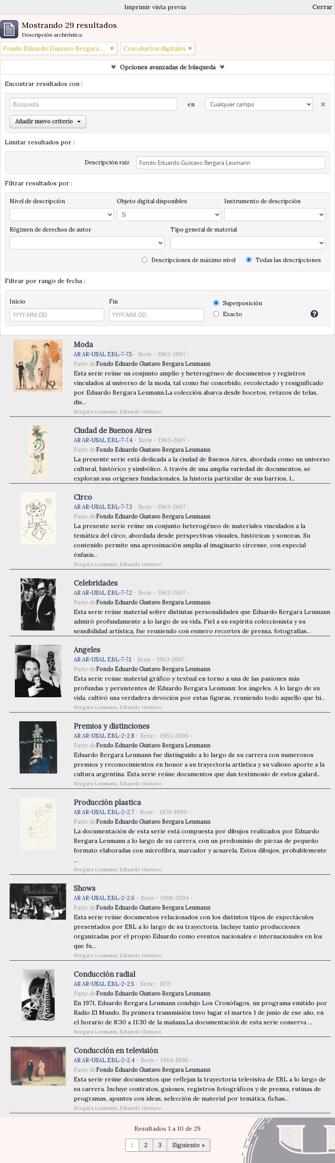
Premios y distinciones (112, 726)
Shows (85, 888)
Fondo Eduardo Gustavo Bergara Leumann (153, 363)
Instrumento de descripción (262, 201)
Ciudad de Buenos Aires (113, 430)
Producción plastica (107, 802)
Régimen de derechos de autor (50, 229)
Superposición (237, 303)
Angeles (87, 649)
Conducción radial (104, 974)
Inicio (17, 301)
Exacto (227, 314)
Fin (113, 301)
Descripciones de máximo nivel (189, 260)
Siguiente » (188, 1145)
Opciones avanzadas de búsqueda (167, 67)
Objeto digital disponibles (152, 201)
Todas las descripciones (283, 260)
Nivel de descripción (37, 201)
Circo (83, 497)
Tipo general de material (204, 229)
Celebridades (96, 583)
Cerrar (322, 7)
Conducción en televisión (116, 1050)
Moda (83, 344)
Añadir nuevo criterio (48, 121)
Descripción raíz (107, 162)
